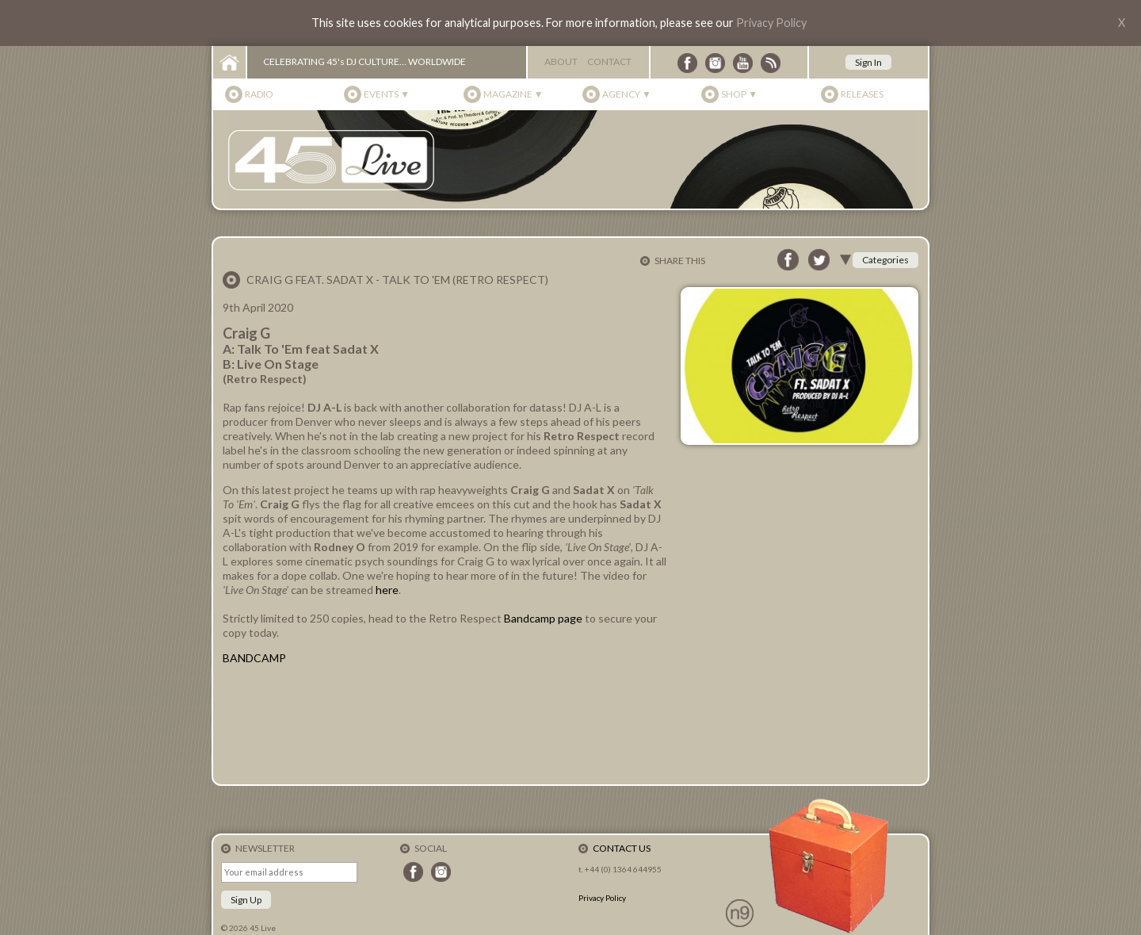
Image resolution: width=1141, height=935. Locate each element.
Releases (862, 94)
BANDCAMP (254, 658)
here (387, 589)
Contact (609, 61)
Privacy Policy (771, 22)
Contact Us (622, 848)
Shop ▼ (739, 94)
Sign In (868, 62)
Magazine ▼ (513, 94)
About (561, 61)
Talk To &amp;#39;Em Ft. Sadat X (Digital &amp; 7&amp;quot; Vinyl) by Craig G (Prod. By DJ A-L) (444, 724)
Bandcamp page (543, 618)
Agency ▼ (626, 94)
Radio (259, 94)
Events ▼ (387, 94)
